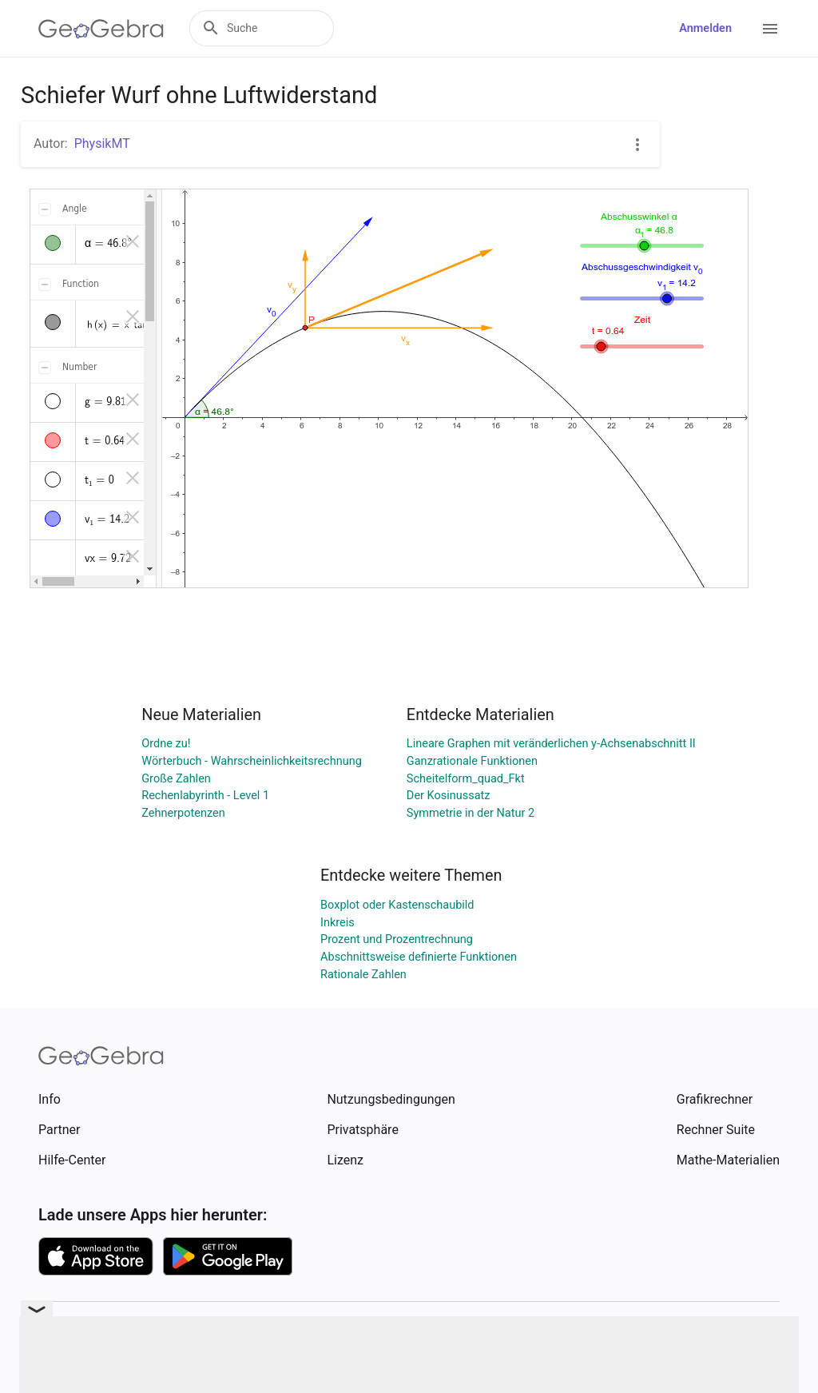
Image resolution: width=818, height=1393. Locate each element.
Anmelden (705, 28)
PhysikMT (102, 143)
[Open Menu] (770, 28)
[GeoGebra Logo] (101, 28)
